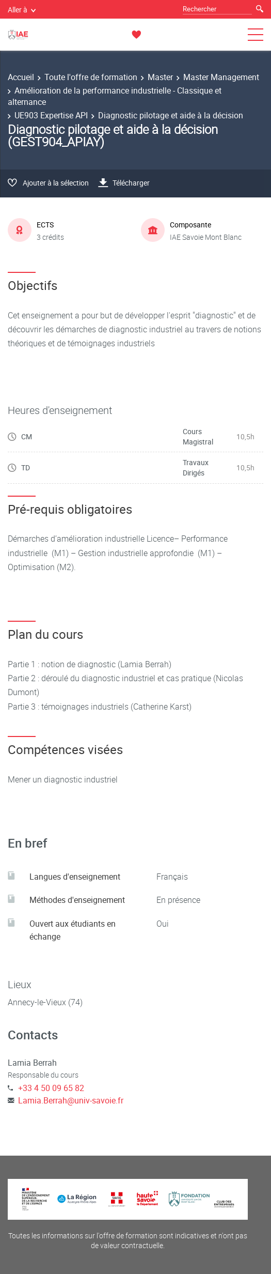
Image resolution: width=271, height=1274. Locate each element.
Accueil (21, 77)
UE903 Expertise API (51, 115)
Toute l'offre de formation (90, 77)
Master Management (221, 77)
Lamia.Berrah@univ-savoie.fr (70, 1100)
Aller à (22, 9)
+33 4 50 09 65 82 (51, 1088)
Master (160, 77)
